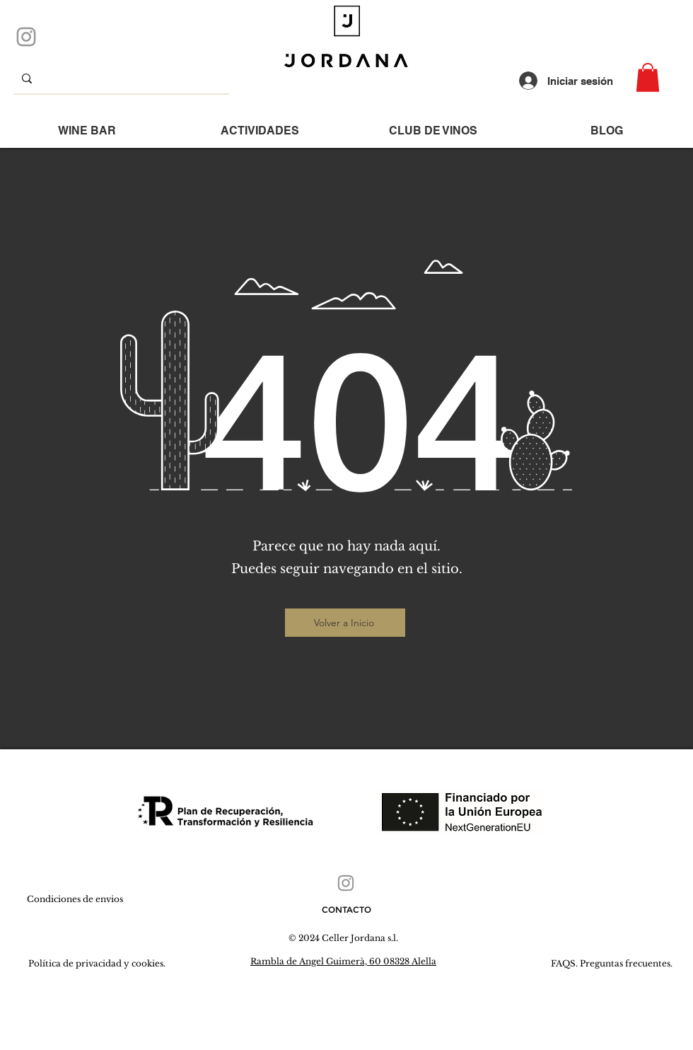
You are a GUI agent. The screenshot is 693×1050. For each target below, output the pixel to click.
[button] (648, 77)
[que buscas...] (119, 78)
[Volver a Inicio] (345, 622)
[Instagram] (26, 37)
